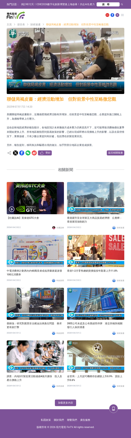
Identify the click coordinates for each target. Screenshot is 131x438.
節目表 (21, 24)
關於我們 (59, 419)
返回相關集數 (115, 152)
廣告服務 (85, 419)
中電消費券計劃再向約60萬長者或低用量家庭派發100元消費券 (34, 272)
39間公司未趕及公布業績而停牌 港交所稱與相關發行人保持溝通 (94, 325)
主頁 (9, 24)
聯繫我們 (72, 419)
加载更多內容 (65, 402)
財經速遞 (35, 24)
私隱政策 (46, 419)
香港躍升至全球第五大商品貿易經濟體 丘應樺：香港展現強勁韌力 (94, 219)
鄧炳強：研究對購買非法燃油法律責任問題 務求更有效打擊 (34, 325)
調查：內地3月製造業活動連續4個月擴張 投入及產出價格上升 (34, 378)
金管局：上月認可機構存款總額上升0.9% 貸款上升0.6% (94, 378)
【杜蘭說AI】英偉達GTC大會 (23, 217)
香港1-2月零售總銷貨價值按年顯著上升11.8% (92, 270)
